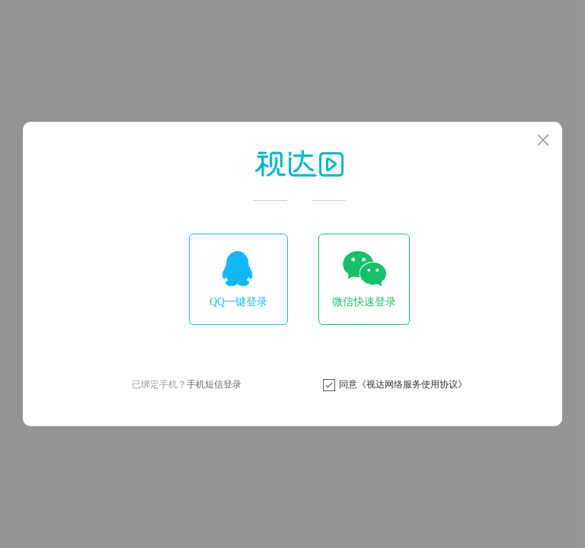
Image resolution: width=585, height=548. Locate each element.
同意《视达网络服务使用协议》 (403, 384)
